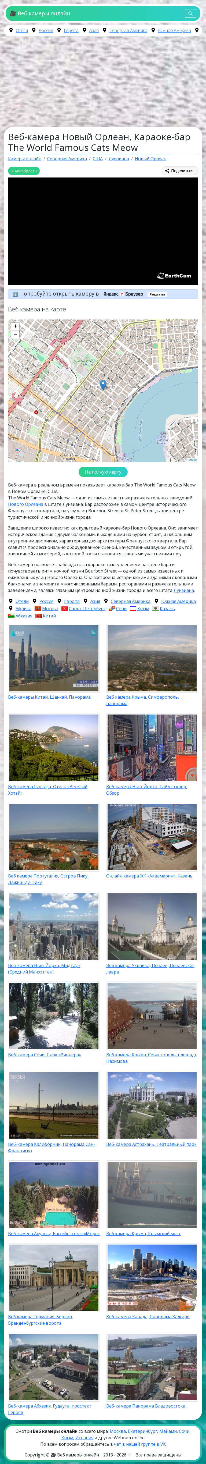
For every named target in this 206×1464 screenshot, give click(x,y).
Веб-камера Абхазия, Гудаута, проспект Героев (49, 1409)
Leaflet (192, 459)
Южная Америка (174, 30)
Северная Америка (128, 30)
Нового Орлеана (25, 504)
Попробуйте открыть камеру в (83, 293)
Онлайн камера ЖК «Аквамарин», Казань (149, 876)
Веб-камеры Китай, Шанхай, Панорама (49, 697)
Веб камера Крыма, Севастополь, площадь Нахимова (151, 1058)
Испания (84, 1438)
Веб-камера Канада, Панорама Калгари (148, 1317)
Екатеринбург (142, 1431)
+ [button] (15, 327)
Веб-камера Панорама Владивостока (145, 1406)
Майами (168, 1431)
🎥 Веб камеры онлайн (40, 13)
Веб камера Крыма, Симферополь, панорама (142, 700)
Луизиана (184, 590)
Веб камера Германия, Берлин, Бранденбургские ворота (40, 1320)
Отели (22, 30)
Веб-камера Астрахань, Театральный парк (151, 1144)
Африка (23, 609)
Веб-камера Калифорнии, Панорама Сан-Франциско (51, 1147)
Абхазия (24, 616)
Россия (46, 30)
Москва (50, 609)
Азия (94, 30)
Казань (167, 609)
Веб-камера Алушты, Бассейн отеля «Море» (54, 1233)
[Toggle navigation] (190, 13)
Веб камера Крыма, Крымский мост (143, 1233)
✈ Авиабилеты (23, 170)
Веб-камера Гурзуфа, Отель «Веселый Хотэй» (47, 790)
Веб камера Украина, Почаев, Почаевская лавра (150, 968)
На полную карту (103, 472)
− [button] (15, 335)
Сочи (121, 609)
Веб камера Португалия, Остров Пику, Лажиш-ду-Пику (48, 879)
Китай (49, 616)
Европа (71, 30)
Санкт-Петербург (87, 609)
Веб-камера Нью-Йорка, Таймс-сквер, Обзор (146, 790)
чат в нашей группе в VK (140, 1444)
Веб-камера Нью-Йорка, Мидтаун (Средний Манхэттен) (44, 968)
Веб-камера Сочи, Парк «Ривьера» (44, 1055)
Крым (143, 609)
